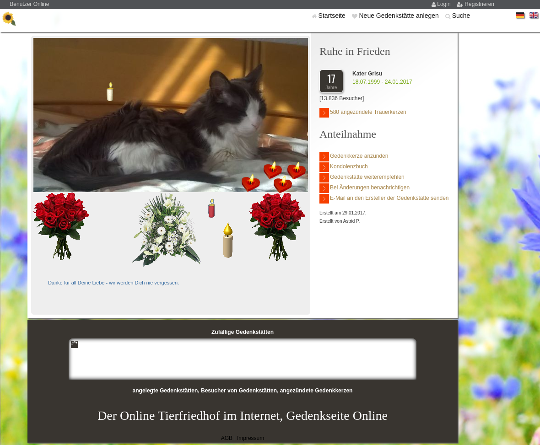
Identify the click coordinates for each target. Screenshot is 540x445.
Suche (461, 15)
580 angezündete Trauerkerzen (362, 113)
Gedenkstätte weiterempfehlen (362, 177)
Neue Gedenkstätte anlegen (399, 15)
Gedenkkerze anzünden (353, 156)
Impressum (250, 438)
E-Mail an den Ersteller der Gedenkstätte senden (383, 199)
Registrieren (479, 4)
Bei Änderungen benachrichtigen (364, 188)
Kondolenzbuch (343, 167)
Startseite (333, 15)
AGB (226, 438)
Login (444, 4)
